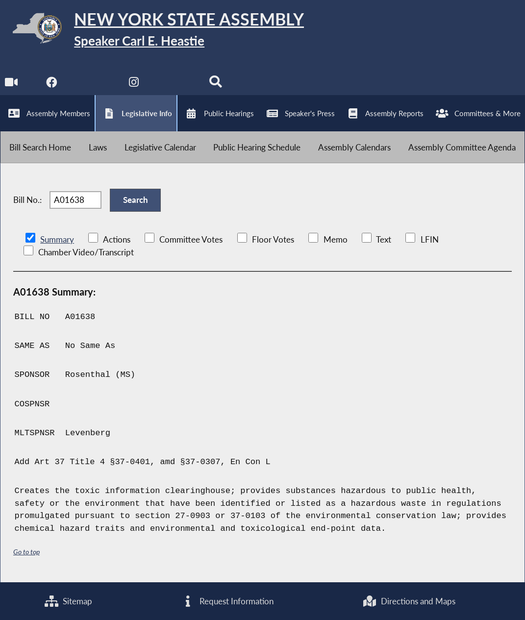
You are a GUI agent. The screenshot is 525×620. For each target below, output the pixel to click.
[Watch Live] (11, 84)
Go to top (26, 551)
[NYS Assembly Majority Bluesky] (175, 84)
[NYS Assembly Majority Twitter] (93, 84)
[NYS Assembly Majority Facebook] (52, 84)
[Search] (215, 84)
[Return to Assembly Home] (152, 30)
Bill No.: (27, 200)
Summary (57, 239)
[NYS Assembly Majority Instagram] (134, 84)
